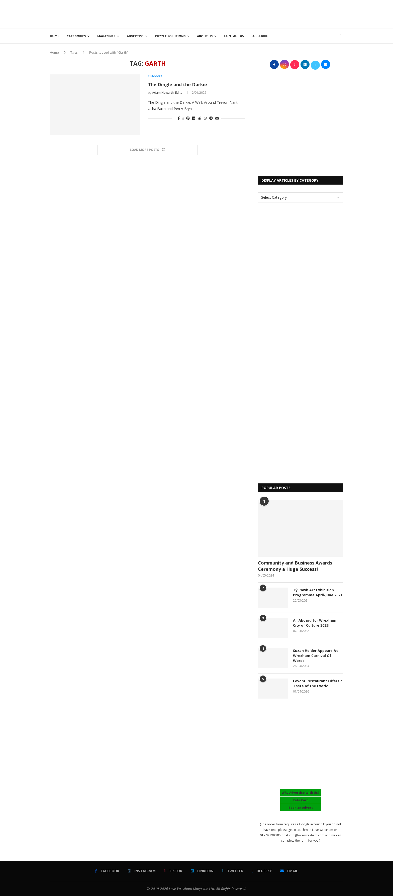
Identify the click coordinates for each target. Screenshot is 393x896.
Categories (76, 36)
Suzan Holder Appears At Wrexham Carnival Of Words (315, 655)
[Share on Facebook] (179, 118)
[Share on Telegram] (211, 118)
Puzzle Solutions (170, 36)
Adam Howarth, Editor (168, 92)
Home (54, 36)
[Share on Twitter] (183, 118)
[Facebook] (107, 870)
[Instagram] (142, 870)
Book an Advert (300, 808)
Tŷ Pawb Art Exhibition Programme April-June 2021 (317, 592)
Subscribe (259, 36)
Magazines (106, 36)
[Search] (340, 36)
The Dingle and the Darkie (177, 84)
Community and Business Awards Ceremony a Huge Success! (295, 566)
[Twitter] (232, 870)
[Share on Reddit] (199, 118)
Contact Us (234, 36)
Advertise (135, 36)
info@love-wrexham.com (306, 835)
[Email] (289, 870)
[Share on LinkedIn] (193, 118)
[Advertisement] (252, 14)
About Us (205, 36)
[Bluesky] (262, 870)
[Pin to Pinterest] (188, 118)
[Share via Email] (217, 118)
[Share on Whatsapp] (205, 118)
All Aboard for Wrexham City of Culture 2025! (314, 623)
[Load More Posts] (147, 150)
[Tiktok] (173, 870)
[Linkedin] (202, 870)
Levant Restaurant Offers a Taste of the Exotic (318, 683)
